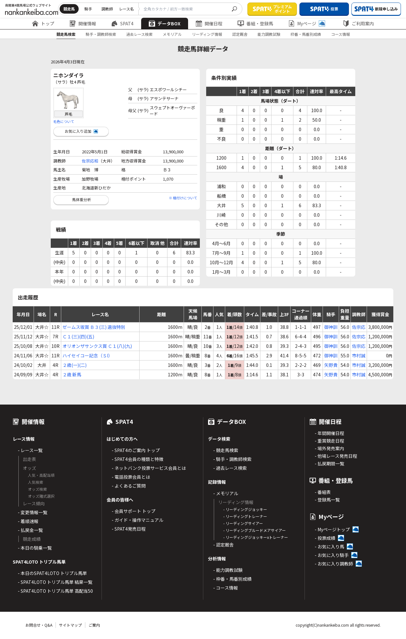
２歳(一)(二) (74, 365)
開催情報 (82, 23)
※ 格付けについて (183, 197)
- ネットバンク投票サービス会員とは (149, 468)
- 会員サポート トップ (133, 511)
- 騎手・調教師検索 (232, 459)
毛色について (63, 121)
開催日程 (209, 23)
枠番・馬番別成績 (306, 34)
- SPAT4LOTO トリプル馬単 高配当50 (55, 591)
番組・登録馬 (255, 23)
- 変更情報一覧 (32, 512)
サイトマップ (70, 625)
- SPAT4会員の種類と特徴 (137, 459)
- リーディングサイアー (243, 523)
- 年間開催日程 (329, 433)
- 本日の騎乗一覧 (35, 548)
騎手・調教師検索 (101, 34)
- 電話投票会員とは (131, 477)
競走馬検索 (65, 34)
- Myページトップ (332, 529)
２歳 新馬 (71, 374)
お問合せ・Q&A (38, 625)
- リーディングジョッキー (245, 509)
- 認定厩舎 (223, 544)
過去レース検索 (139, 34)
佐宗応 (358, 327)
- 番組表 (323, 492)
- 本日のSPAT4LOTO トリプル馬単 (52, 573)
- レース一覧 (30, 450)
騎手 (88, 8)
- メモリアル (225, 493)
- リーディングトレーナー (245, 516)
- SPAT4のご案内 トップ (136, 450)
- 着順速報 (28, 521)
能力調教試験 (269, 34)
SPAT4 (122, 23)
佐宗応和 (90, 161)
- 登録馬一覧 (327, 499)
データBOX (164, 23)
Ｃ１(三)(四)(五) (78, 336)
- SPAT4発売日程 (129, 529)
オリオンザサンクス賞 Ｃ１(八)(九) (97, 346)
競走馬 (69, 8)
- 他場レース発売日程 (336, 456)
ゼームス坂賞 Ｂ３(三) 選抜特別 (93, 327)
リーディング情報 (207, 34)
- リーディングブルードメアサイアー (254, 530)
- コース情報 (225, 588)
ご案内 (94, 625)
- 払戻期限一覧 (329, 463)
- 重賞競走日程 (329, 441)
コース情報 (340, 34)
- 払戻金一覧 (30, 530)
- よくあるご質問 (129, 485)
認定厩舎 (239, 34)
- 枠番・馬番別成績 (232, 579)
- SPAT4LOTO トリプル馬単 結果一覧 (55, 582)
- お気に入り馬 (329, 546)
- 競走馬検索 (225, 450)
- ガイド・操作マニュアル (137, 520)
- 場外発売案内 (329, 448)
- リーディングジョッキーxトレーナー (255, 537)
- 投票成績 (325, 538)
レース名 (126, 8)
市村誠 (358, 355)
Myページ (306, 23)
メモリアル (172, 34)
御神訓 (330, 327)
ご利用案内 (358, 23)
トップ (43, 23)
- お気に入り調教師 (334, 563)
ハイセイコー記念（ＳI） (87, 355)
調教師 (107, 8)
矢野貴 (330, 365)
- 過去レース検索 (230, 468)
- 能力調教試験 (228, 570)
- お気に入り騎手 (332, 555)
